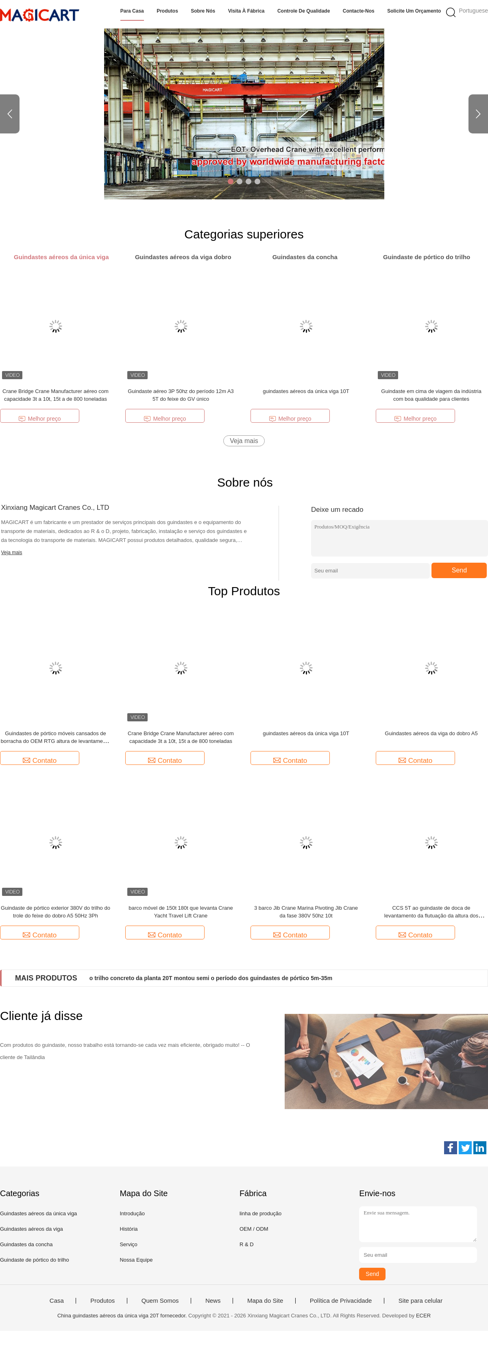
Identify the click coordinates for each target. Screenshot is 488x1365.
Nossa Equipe (136, 1260)
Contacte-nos (359, 11)
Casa (57, 1301)
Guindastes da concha (26, 1244)
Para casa (132, 11)
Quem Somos (160, 1301)
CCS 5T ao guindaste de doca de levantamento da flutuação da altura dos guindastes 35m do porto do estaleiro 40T (431, 915)
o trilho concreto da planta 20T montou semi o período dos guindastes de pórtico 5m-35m (210, 978)
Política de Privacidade (341, 1301)
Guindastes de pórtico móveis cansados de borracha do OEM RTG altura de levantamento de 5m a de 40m (55, 741)
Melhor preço (39, 418)
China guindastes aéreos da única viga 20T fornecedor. (122, 1316)
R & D (247, 1244)
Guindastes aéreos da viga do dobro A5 (431, 733)
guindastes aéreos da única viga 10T (306, 391)
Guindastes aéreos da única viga (38, 1213)
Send (459, 570)
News (213, 1301)
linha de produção (260, 1213)
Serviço (128, 1244)
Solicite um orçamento (414, 11)
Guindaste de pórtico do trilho (34, 1260)
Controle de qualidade (303, 11)
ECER (423, 1316)
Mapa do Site (265, 1301)
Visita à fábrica (246, 11)
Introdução (132, 1213)
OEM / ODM (254, 1229)
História (128, 1229)
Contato (40, 760)
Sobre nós (203, 11)
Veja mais (244, 440)
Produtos (167, 11)
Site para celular (420, 1301)
